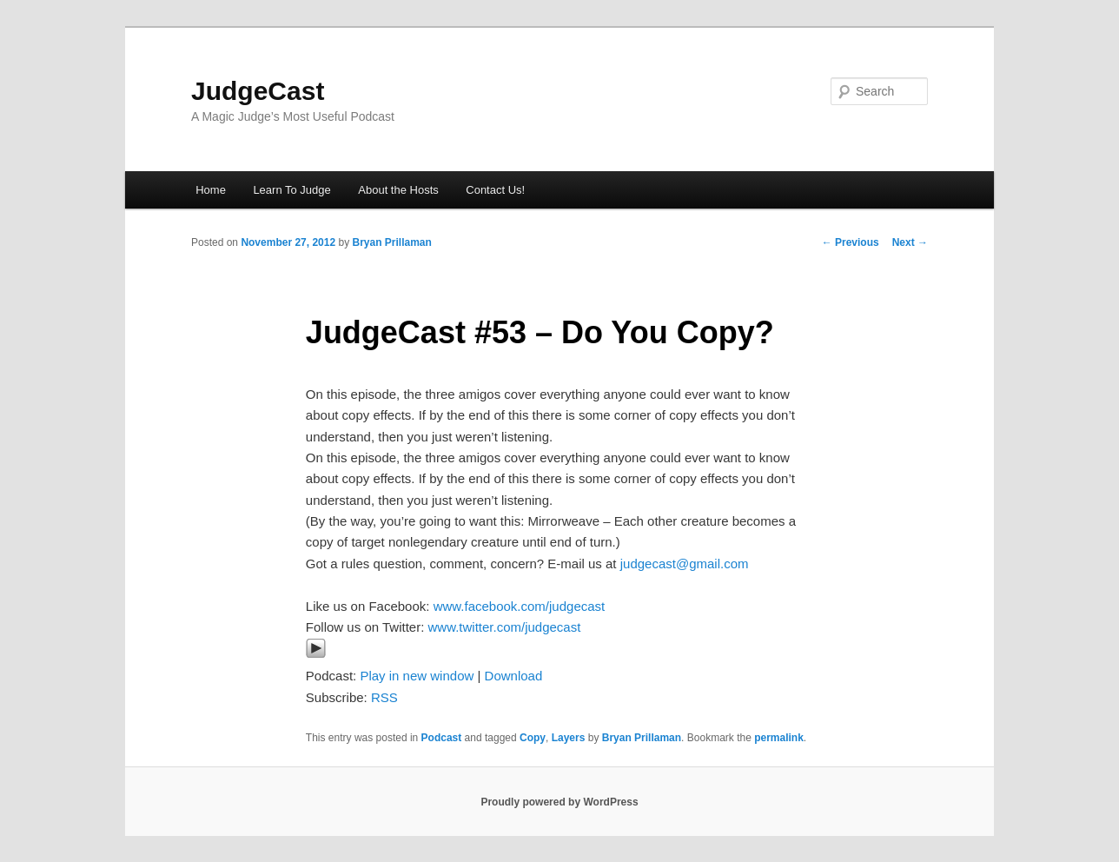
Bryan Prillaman (391, 242)
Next (910, 242)
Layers (569, 738)
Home (210, 189)
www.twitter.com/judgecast (503, 627)
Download (514, 675)
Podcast (441, 738)
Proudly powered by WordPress (559, 802)
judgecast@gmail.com (684, 563)
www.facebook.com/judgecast (520, 606)
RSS (384, 697)
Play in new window (416, 675)
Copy (533, 738)
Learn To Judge (291, 189)
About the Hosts (398, 189)
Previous (850, 242)
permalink (779, 738)
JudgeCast (257, 90)
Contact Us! (495, 189)
